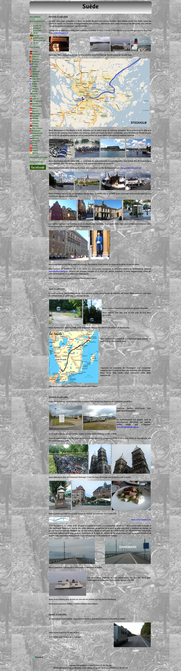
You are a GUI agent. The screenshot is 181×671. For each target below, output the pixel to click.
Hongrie (35, 89)
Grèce (34, 86)
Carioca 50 (37, 26)
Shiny (95, 668)
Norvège (35, 118)
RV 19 (35, 43)
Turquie (35, 150)
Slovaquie (36, 141)
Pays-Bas (35, 121)
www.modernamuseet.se (130, 168)
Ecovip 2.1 (37, 28)
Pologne (35, 123)
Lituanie (35, 103)
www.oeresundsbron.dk (141, 519)
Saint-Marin (36, 136)
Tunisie (35, 148)
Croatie (35, 66)
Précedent (39, 657)
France (35, 84)
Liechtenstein (37, 101)
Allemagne (36, 54)
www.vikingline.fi (61, 33)
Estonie (35, 76)
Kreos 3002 (37, 30)
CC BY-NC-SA (105, 665)
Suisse (34, 145)
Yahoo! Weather (74, 668)
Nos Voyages (35, 16)
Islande (35, 94)
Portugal (35, 126)
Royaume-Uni (37, 133)
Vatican (35, 153)
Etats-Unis (36, 79)
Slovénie (35, 138)
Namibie (35, 116)
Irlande (35, 91)
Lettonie (35, 99)
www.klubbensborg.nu (58, 271)
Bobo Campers (38, 38)
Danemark (36, 71)
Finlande (35, 81)
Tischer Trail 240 (39, 40)
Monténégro (36, 113)
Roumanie (36, 131)
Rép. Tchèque (37, 128)
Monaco (35, 111)
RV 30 (35, 33)
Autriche (35, 59)
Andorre (35, 57)
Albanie (35, 52)
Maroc (34, 108)
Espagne (35, 74)
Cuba (34, 69)
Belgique (35, 61)
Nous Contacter (36, 161)
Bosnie (35, 64)
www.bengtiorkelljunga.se (128, 427)
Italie (34, 96)
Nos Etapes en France (39, 157)
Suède (34, 143)
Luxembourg (37, 106)
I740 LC (36, 35)
